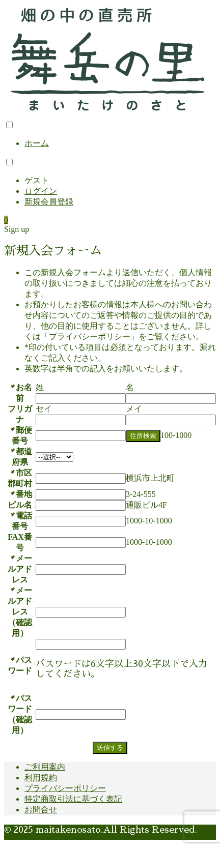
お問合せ (40, 809)
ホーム (36, 143)
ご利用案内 (44, 767)
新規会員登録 (48, 201)
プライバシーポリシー (65, 788)
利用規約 (40, 777)
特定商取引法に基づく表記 (73, 799)
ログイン (40, 191)
